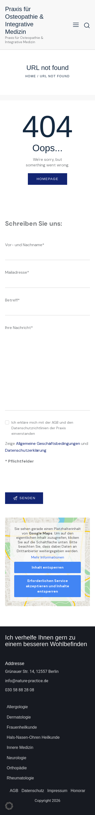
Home (30, 76)
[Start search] (87, 25)
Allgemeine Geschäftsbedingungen (48, 443)
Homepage (47, 179)
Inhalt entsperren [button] (48, 567)
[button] (76, 24)
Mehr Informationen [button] (47, 557)
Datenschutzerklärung (25, 450)
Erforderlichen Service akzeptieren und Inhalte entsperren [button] (47, 586)
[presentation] (43, 481)
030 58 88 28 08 (19, 689)
